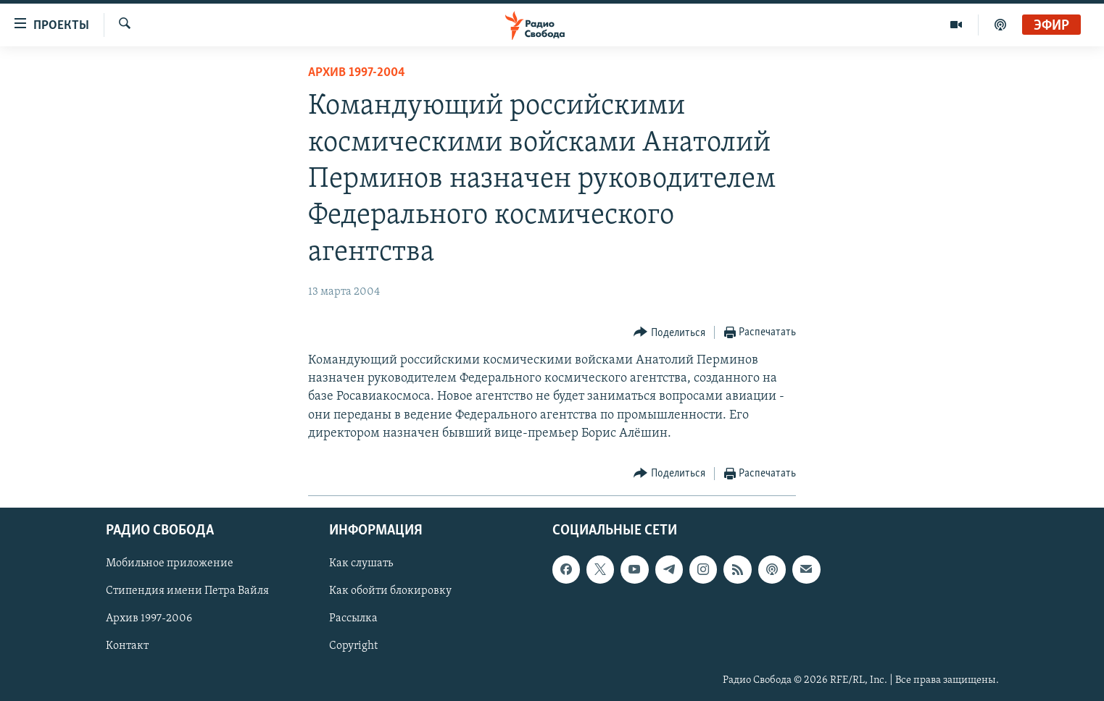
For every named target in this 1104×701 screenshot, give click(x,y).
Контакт (127, 646)
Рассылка (353, 618)
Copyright (353, 646)
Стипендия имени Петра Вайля (187, 591)
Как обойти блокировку (390, 591)
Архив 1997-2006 (149, 618)
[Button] (669, 333)
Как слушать (361, 563)
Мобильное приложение (169, 563)
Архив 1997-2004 (356, 73)
